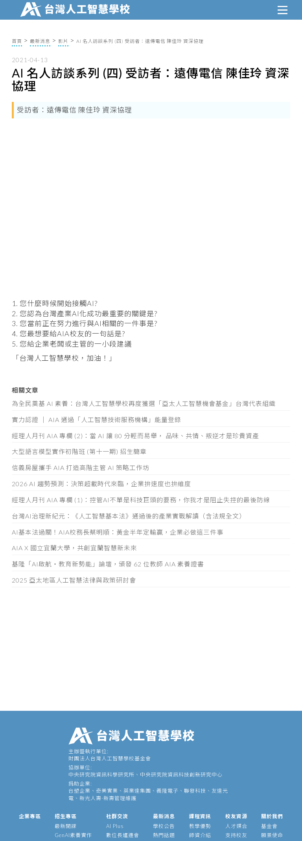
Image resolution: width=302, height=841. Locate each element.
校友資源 (236, 816)
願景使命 (272, 835)
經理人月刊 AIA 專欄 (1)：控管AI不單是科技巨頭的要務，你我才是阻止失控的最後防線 (141, 499)
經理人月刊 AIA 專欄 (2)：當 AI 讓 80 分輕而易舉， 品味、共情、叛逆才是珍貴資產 (135, 435)
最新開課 (66, 826)
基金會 (269, 826)
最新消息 (40, 41)
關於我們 (272, 816)
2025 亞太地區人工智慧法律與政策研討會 (74, 580)
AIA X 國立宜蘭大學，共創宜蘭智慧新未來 (74, 547)
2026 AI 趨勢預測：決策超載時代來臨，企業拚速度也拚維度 (101, 483)
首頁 (17, 41)
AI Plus (115, 826)
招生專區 (66, 816)
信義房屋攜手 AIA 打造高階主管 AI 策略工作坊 (80, 467)
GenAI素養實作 (73, 835)
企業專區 (30, 816)
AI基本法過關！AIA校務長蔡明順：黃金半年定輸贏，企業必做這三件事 (117, 532)
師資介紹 (200, 835)
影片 (63, 41)
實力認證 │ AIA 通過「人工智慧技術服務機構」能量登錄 (96, 419)
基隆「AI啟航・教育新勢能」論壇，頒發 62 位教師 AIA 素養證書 (108, 564)
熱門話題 (164, 835)
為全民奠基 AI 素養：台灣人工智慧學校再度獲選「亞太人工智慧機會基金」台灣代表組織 (144, 403)
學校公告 (164, 826)
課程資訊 (200, 816)
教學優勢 (200, 826)
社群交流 (117, 816)
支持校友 (236, 835)
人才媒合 (236, 826)
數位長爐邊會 (122, 835)
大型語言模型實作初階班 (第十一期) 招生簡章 (79, 451)
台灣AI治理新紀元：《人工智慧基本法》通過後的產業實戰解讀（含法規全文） (129, 516)
